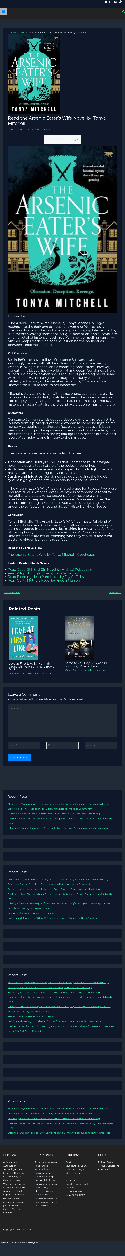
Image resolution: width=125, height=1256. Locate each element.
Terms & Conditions (108, 1166)
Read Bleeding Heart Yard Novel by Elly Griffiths (46, 577)
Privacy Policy (105, 1169)
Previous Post (12, 592)
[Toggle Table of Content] (74, 139)
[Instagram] (115, 1)
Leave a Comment (18, 129)
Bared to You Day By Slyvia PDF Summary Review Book (87, 664)
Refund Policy (105, 1162)
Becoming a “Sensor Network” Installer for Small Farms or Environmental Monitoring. (54, 813)
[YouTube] (110, 1)
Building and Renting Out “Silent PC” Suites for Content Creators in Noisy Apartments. (54, 918)
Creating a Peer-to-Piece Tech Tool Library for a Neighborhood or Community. (50, 808)
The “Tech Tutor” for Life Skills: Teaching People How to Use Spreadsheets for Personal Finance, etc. (61, 1026)
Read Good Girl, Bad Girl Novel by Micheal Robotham (50, 569)
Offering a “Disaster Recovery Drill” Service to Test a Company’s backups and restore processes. (59, 828)
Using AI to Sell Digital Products (25, 1031)
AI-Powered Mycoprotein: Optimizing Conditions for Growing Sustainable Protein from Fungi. (58, 804)
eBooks (34, 129)
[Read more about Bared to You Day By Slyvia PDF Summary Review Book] (79, 637)
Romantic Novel (25, 673)
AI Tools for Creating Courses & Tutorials (29, 908)
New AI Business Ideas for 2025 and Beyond (31, 913)
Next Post (115, 592)
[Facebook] (106, 1)
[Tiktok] (120, 1)
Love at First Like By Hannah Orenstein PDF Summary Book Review (31, 666)
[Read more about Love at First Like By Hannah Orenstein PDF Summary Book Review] (23, 637)
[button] (123, 12)
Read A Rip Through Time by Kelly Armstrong (44, 573)
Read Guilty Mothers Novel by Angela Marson (44, 580)
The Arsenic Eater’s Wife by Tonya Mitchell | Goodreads (51, 554)
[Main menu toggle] (3, 11)
